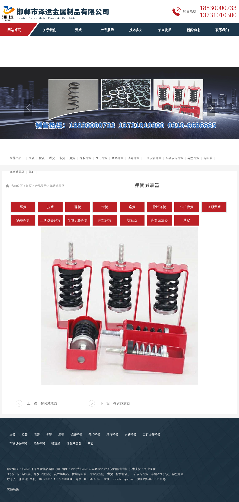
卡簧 (62, 158)
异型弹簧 (193, 158)
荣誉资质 (164, 30)
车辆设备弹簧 (174, 158)
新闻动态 (193, 30)
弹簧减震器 (17, 172)
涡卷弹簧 (133, 158)
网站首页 (14, 30)
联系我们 (222, 30)
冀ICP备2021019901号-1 (152, 479)
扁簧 (72, 158)
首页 (29, 185)
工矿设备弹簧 (153, 158)
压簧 (32, 158)
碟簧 (52, 158)
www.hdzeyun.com (123, 479)
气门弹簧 (101, 158)
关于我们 (49, 30)
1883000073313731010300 (218, 11)
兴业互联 (150, 469)
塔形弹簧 (117, 158)
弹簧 (78, 30)
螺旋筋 (208, 158)
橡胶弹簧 (85, 158)
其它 (32, 172)
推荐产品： (17, 158)
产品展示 (107, 30)
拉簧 (42, 158)
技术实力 (136, 30)
